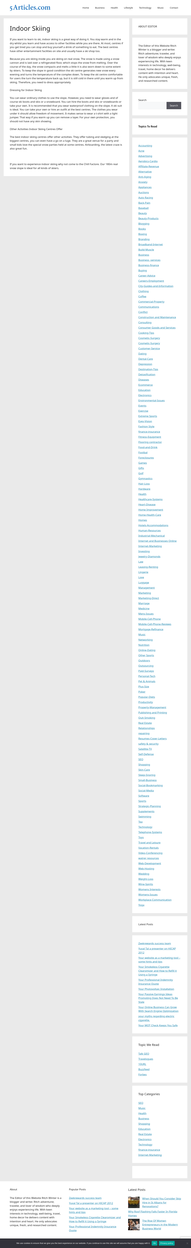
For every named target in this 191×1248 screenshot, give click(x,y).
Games (142, 463)
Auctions (143, 192)
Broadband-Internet (150, 244)
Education (144, 390)
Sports (142, 801)
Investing (144, 551)
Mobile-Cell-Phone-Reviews (154, 624)
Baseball (143, 208)
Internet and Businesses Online (157, 541)
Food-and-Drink (147, 447)
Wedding (143, 873)
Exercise (143, 411)
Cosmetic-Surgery (149, 338)
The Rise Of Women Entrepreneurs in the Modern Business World (160, 1224)
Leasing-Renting (148, 567)
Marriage (144, 603)
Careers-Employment (151, 281)
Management (146, 587)
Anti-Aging (144, 177)
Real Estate (145, 723)
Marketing (144, 593)
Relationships (146, 728)
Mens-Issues (146, 613)
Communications (148, 307)
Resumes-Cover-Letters (152, 738)
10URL (142, 1064)
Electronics (145, 395)
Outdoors (144, 660)
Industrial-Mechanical (151, 535)
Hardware (144, 489)
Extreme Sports (147, 416)
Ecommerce (145, 385)
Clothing (143, 291)
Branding (144, 239)
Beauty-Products (148, 218)
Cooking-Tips (146, 333)
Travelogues (145, 1059)
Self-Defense (146, 754)
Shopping (144, 764)
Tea (140, 821)
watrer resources (148, 858)
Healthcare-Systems (150, 499)
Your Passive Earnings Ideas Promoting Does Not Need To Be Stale (158, 998)
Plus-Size (143, 686)
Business (100, 7)
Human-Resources (149, 530)
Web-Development (149, 863)
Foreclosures (146, 457)
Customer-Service (149, 348)
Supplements (146, 811)
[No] (187, 1243)
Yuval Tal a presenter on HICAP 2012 (91, 1203)
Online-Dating (146, 650)
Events (142, 405)
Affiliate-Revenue (148, 166)
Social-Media (146, 790)
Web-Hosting (146, 868)
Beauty (142, 213)
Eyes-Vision (145, 421)
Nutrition (143, 645)
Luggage (143, 582)
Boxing (142, 234)
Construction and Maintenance (157, 317)
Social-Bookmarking (150, 785)
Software (143, 795)
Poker (141, 691)
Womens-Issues (148, 894)
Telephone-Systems (150, 832)
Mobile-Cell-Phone (149, 619)
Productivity (145, 702)
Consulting (145, 322)
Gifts (141, 468)
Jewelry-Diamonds (149, 556)
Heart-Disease (146, 504)
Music (160, 7)
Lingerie (143, 572)
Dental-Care (145, 359)
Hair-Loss (144, 483)
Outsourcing (146, 665)
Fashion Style (146, 426)
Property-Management (152, 707)
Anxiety (142, 182)
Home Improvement (150, 509)
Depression (145, 364)
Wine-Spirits (145, 884)
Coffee (142, 296)
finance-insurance (149, 431)
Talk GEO (143, 1053)
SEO (140, 759)
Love (141, 577)
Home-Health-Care (149, 515)
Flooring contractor (150, 442)
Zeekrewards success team (154, 943)
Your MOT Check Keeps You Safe (158, 1025)
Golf (140, 473)
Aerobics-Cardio (148, 161)
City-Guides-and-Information (155, 286)
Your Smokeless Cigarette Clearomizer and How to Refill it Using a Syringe (157, 970)
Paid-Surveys (146, 671)
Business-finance (148, 265)
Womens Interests (149, 889)
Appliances (145, 187)
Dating (142, 353)
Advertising (145, 156)
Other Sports (146, 655)
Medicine (144, 608)
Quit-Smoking (146, 717)
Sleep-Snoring (146, 775)
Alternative (145, 171)
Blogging (143, 223)
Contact (174, 7)
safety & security (148, 743)
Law (140, 561)
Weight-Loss (145, 879)
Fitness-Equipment (149, 437)
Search (142, 100)
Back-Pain (144, 203)
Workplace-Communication (155, 900)
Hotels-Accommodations (153, 525)
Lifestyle (128, 7)
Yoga (141, 905)
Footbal (143, 452)
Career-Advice (146, 275)
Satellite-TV (145, 749)
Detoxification (146, 374)
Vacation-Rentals (148, 847)
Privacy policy (166, 1243)
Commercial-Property (151, 301)
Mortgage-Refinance (150, 629)
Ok (154, 1243)
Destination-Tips (148, 369)
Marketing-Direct (148, 598)
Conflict (143, 312)
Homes (142, 520)
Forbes (142, 1074)
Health (114, 7)
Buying (142, 270)
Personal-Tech (146, 676)
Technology (145, 7)
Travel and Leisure (149, 842)
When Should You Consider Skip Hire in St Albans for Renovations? (161, 1202)
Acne (141, 151)
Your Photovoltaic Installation (156, 989)
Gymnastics (145, 478)
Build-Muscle (146, 249)
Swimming (144, 816)
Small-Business (147, 780)
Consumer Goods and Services (157, 327)
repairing (144, 733)
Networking (145, 639)
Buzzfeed (144, 1069)
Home (85, 7)
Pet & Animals (146, 681)
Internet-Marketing (150, 546)
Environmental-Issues (151, 400)
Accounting (145, 145)
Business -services (149, 260)
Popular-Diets (146, 697)
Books (142, 229)
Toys (141, 837)
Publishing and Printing (152, 712)
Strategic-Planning (149, 806)
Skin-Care (144, 769)
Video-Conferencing (150, 853)
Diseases (143, 379)
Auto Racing (145, 197)
